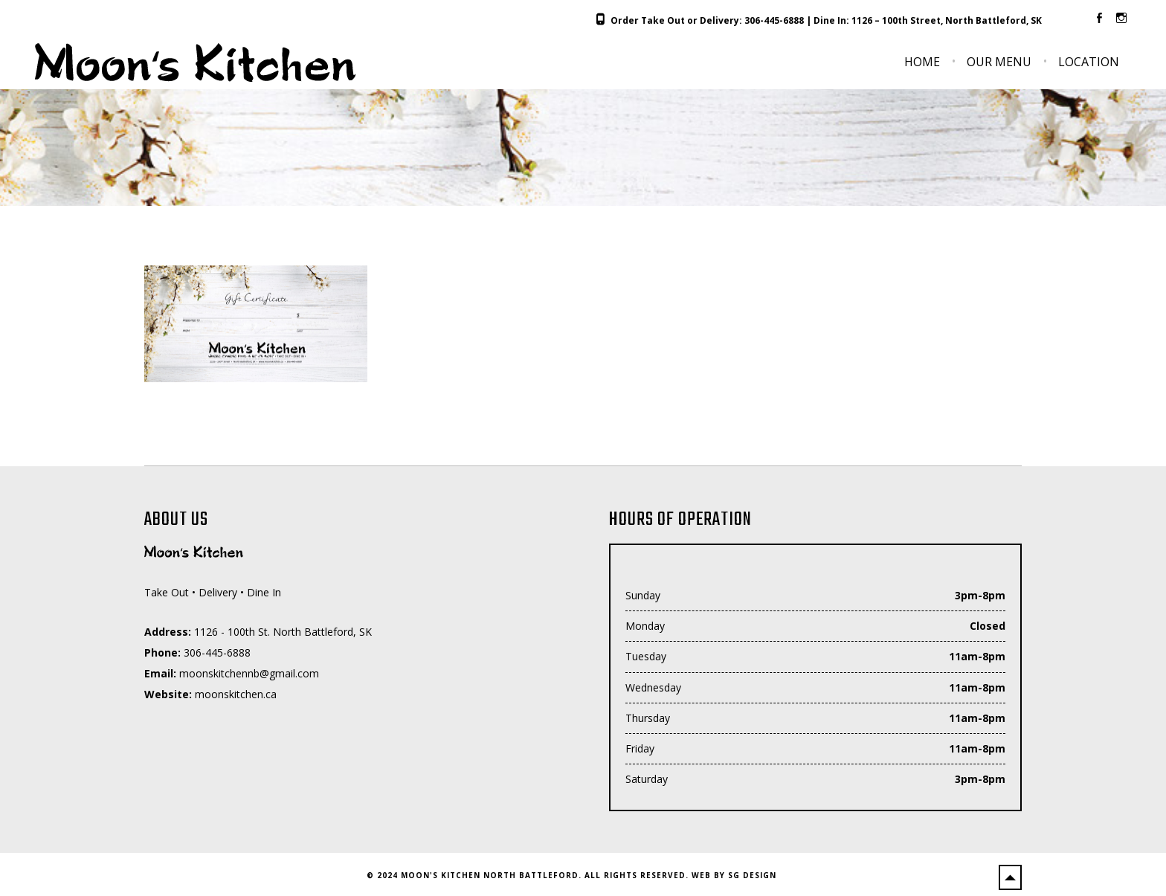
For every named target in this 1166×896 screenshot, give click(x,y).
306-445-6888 (774, 20)
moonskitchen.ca (236, 694)
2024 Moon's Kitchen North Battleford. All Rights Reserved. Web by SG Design (576, 875)
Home (922, 62)
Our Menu (999, 62)
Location (1088, 62)
